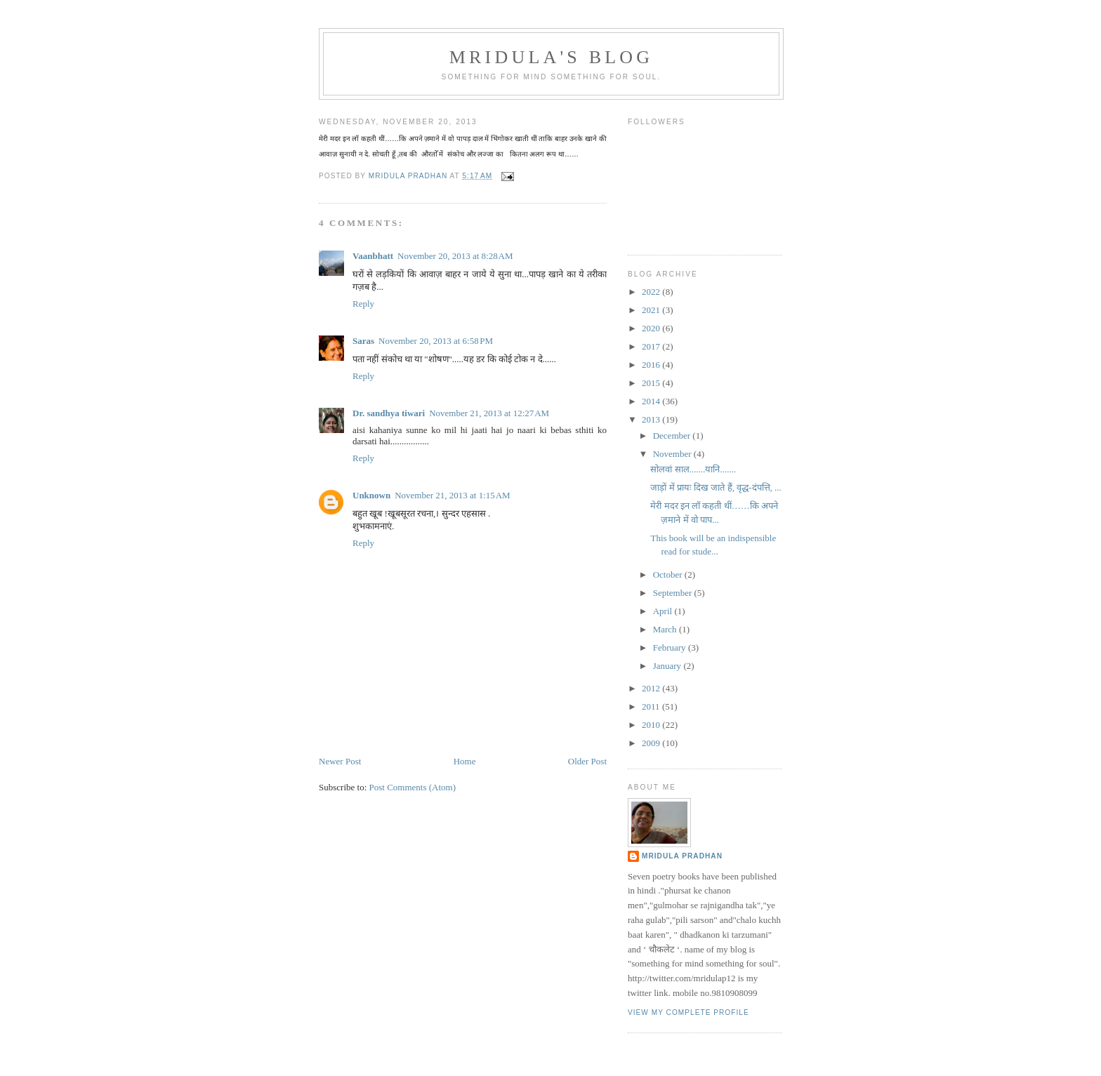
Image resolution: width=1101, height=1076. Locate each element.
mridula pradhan (682, 856)
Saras (363, 341)
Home (465, 761)
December (673, 435)
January (668, 665)
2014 (652, 401)
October (669, 574)
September (673, 592)
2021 (652, 310)
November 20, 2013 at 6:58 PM (435, 341)
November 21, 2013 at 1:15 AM (452, 495)
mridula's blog (551, 57)
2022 (652, 291)
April (664, 611)
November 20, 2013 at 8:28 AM (455, 256)
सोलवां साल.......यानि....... (693, 469)
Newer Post (340, 761)
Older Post (587, 761)
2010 (652, 724)
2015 (652, 383)
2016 (652, 364)
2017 (652, 346)
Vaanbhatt (372, 256)
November (673, 454)
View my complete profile (688, 1012)
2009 (652, 743)
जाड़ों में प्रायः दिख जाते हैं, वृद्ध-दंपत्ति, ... (715, 487)
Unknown (371, 495)
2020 (652, 328)
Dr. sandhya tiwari (388, 413)
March (666, 629)
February (670, 647)
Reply (363, 303)
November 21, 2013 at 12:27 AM (489, 413)
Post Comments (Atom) (412, 787)
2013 (652, 419)
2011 (652, 706)
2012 (652, 688)
